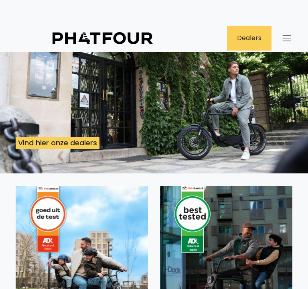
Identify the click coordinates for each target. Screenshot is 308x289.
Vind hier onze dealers (57, 143)
